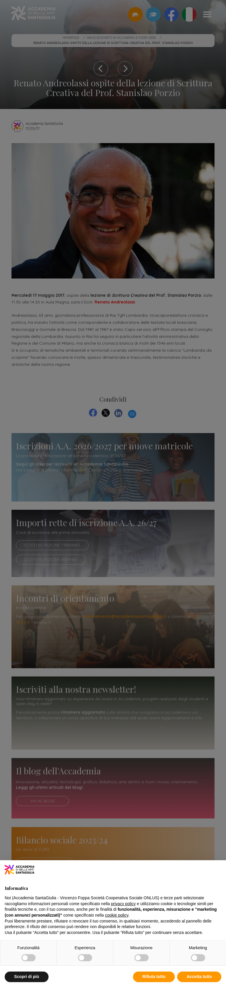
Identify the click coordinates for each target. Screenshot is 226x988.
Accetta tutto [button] (199, 976)
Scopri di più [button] (26, 976)
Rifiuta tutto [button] (154, 976)
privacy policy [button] (123, 903)
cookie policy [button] (116, 915)
